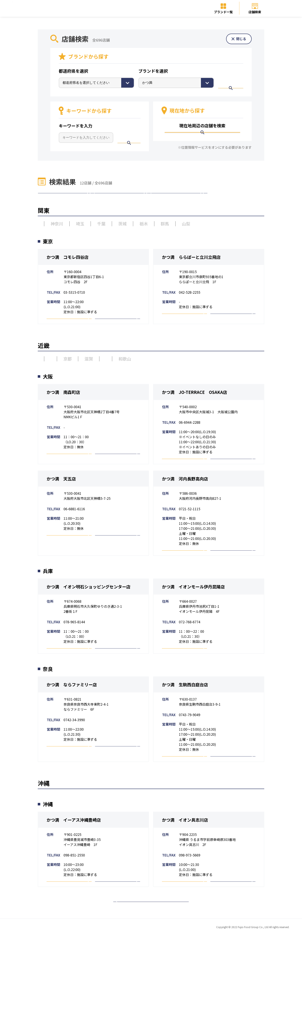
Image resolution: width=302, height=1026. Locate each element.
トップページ (70, 1018)
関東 (66, 207)
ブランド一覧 (223, 12)
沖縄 (179, 207)
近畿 (122, 207)
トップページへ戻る (151, 987)
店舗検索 (255, 12)
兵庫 (63, 388)
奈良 (126, 388)
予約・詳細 (69, 343)
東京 (42, 243)
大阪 (42, 388)
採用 (117, 343)
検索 (233, 82)
